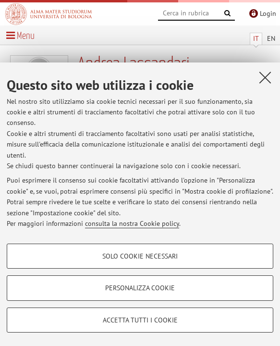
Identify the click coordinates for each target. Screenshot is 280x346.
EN (271, 38)
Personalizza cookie (140, 288)
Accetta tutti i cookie (140, 320)
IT (256, 38)
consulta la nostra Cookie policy (132, 223)
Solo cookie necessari (140, 256)
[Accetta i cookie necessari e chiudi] (265, 77)
